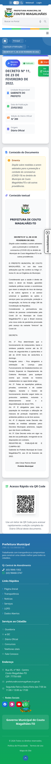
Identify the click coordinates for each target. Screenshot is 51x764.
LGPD (6, 608)
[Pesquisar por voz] (40, 21)
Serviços (7, 603)
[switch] (16, 2)
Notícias (7, 598)
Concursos (9, 644)
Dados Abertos (10, 613)
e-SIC (6, 634)
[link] (25, 13)
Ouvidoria (8, 629)
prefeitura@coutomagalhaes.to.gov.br (23, 681)
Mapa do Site (25, 750)
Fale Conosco (10, 653)
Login (39, 2)
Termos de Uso (36, 745)
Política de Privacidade (18, 745)
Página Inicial (10, 588)
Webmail (30, 2)
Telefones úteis (11, 649)
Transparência (10, 593)
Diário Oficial (10, 639)
